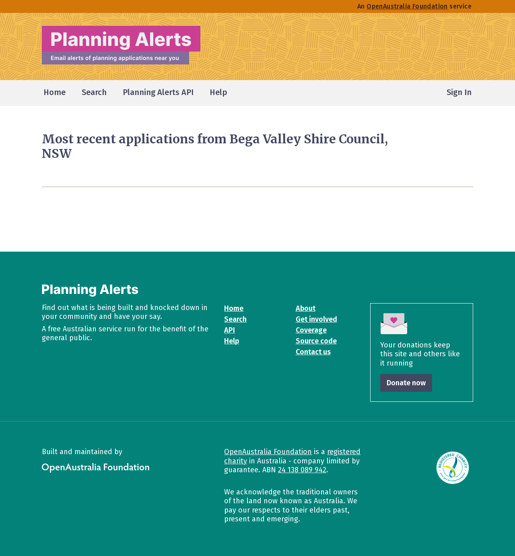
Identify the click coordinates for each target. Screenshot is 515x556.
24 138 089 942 (302, 469)
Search (235, 319)
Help (231, 341)
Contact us (313, 351)
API (229, 330)
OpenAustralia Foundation (268, 451)
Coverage (311, 330)
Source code (316, 341)
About (305, 308)
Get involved (316, 319)
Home (233, 308)
